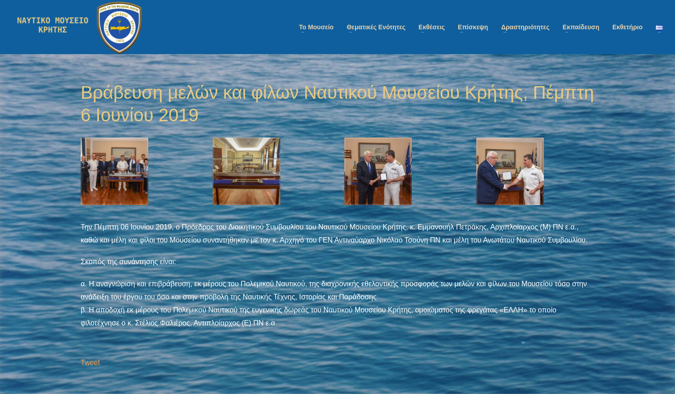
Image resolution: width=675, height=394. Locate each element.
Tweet (90, 363)
